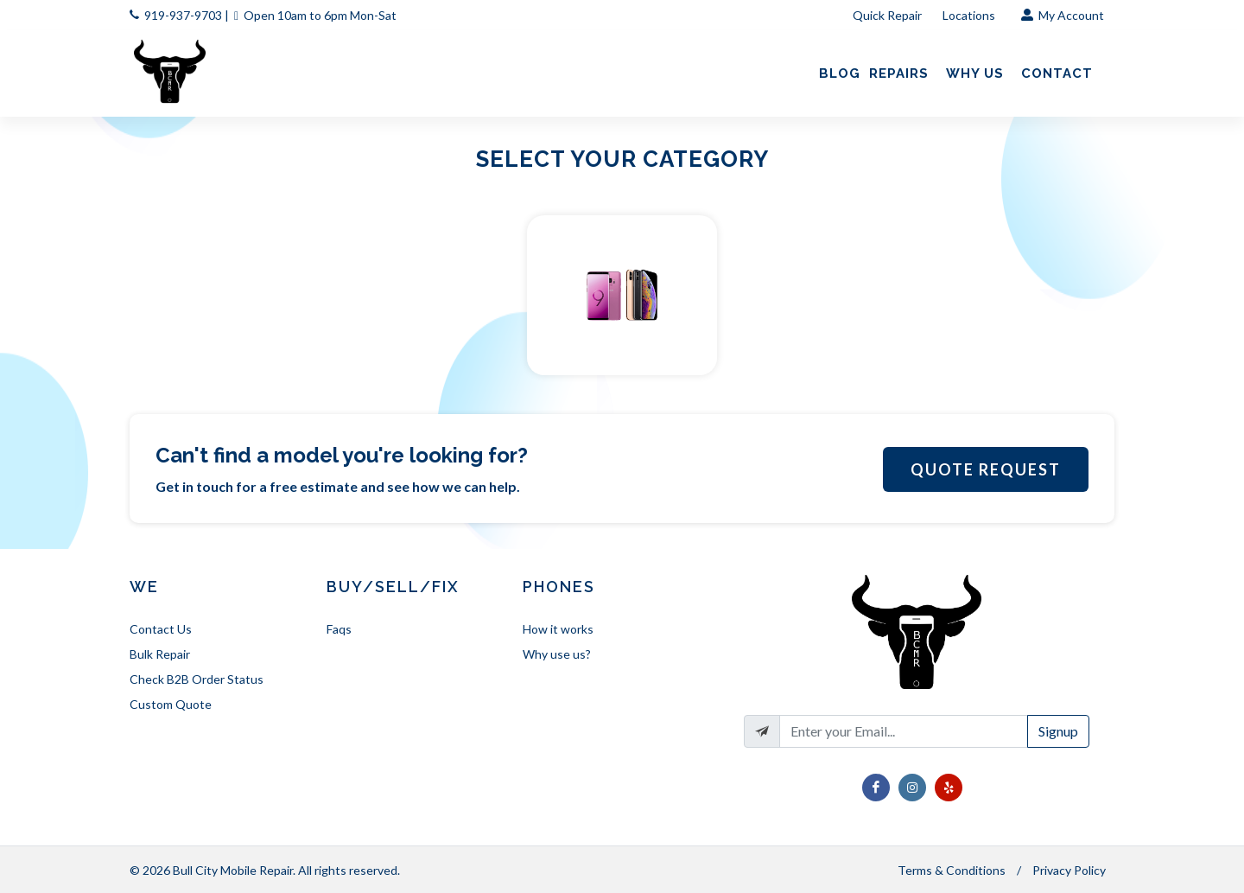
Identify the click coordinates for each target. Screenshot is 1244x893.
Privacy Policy (1069, 870)
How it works (558, 629)
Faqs (339, 629)
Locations (970, 15)
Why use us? (557, 654)
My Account (1062, 15)
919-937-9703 (183, 15)
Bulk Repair (160, 654)
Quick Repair (887, 15)
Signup (1058, 731)
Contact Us (161, 629)
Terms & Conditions (952, 870)
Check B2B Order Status (196, 679)
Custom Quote (171, 704)
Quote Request (986, 469)
